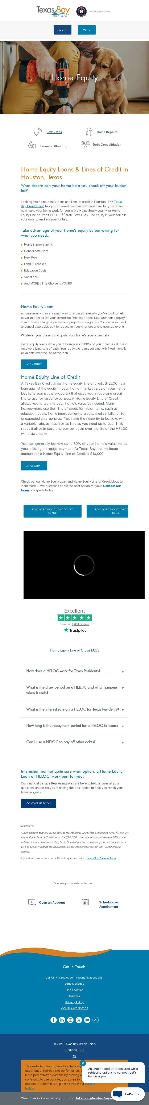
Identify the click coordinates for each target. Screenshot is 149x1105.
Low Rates (54, 132)
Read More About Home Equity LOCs (115, 511)
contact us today (38, 803)
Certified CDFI (74, 1050)
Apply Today (34, 364)
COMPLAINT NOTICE (74, 1008)
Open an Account (52, 902)
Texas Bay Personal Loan (101, 858)
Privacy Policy (74, 1002)
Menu (86, 29)
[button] (74, 671)
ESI (74, 1056)
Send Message (74, 983)
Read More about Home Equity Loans (52, 511)
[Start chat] (128, 1094)
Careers (74, 996)
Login (62, 29)
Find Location (74, 990)
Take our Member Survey (95, 1098)
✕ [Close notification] (82, 1063)
